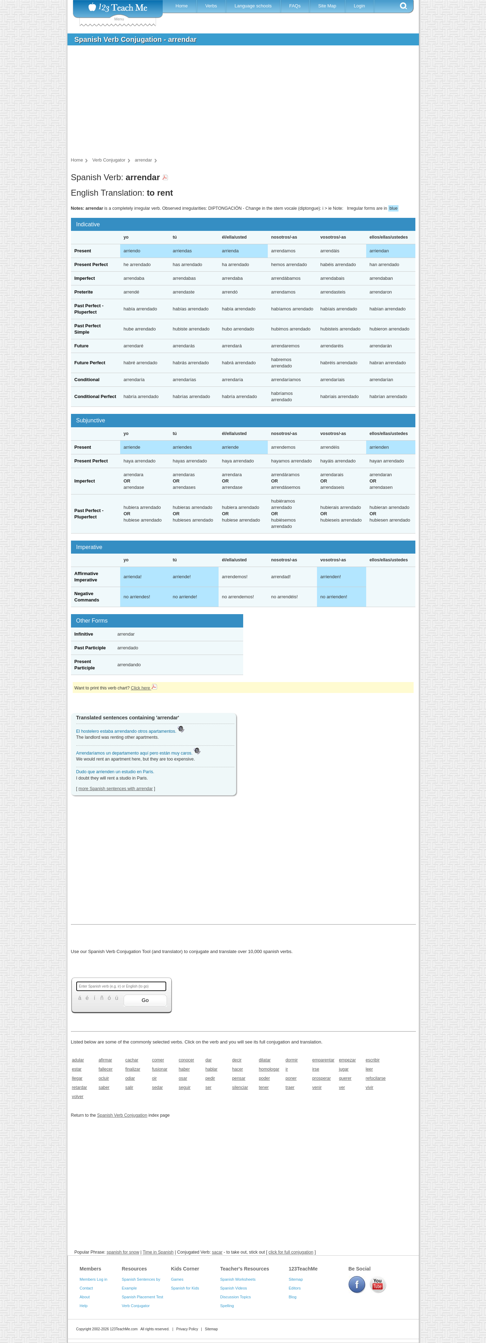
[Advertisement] (237, 103)
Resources (134, 1269)
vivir (370, 1087)
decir (237, 1060)
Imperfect (84, 278)
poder (264, 1078)
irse (315, 1069)
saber (104, 1087)
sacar (217, 1252)
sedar (157, 1087)
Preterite (83, 292)
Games (177, 1279)
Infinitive (83, 634)
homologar (269, 1069)
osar (183, 1078)
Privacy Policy (187, 1329)
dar (209, 1060)
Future (81, 345)
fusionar (160, 1069)
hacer (237, 1069)
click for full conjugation (290, 1252)
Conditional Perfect (95, 396)
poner (291, 1078)
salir (129, 1087)
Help (84, 1306)
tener (264, 1087)
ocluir (104, 1078)
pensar (239, 1078)
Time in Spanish (158, 1252)
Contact (86, 1288)
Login (359, 5)
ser (209, 1087)
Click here (144, 688)
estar (77, 1069)
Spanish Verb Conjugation (122, 1115)
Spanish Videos (233, 1288)
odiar (130, 1078)
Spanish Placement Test (142, 1297)
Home (182, 5)
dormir (292, 1060)
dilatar (265, 1060)
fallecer (106, 1069)
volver (78, 1096)
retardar (79, 1087)
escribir (373, 1060)
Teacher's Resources (244, 1269)
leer (369, 1069)
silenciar (240, 1087)
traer (290, 1087)
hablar (212, 1069)
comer (158, 1060)
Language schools (253, 5)
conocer (186, 1060)
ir (287, 1069)
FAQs (295, 5)
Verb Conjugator (136, 1306)
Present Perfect (91, 264)
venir (317, 1087)
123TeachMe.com (124, 1329)
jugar (344, 1069)
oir (154, 1078)
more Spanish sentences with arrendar (115, 788)
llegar (77, 1078)
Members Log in (94, 1279)
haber (184, 1069)
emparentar (323, 1060)
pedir (210, 1078)
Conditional (87, 379)
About (85, 1297)
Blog (293, 1297)
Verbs (211, 5)
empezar (347, 1060)
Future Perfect (89, 362)
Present (82, 250)
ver (342, 1087)
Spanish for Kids (185, 1288)
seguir (185, 1087)
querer (345, 1078)
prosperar (321, 1078)
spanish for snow (122, 1252)
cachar (131, 1060)
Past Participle (90, 647)
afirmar (105, 1060)
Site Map (327, 5)
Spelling (227, 1306)
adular (78, 1060)
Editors (295, 1288)
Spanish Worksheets (238, 1279)
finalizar (133, 1069)
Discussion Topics (235, 1297)
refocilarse (376, 1078)
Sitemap (296, 1279)
